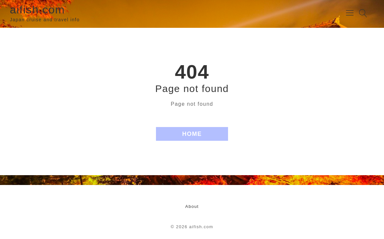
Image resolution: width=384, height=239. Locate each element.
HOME (192, 134)
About (192, 206)
